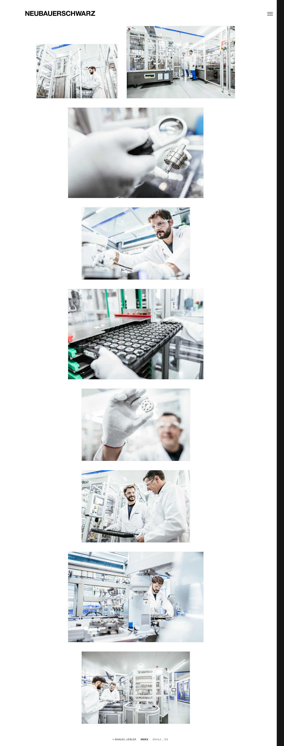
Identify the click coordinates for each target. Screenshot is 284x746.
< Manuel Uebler (124, 739)
